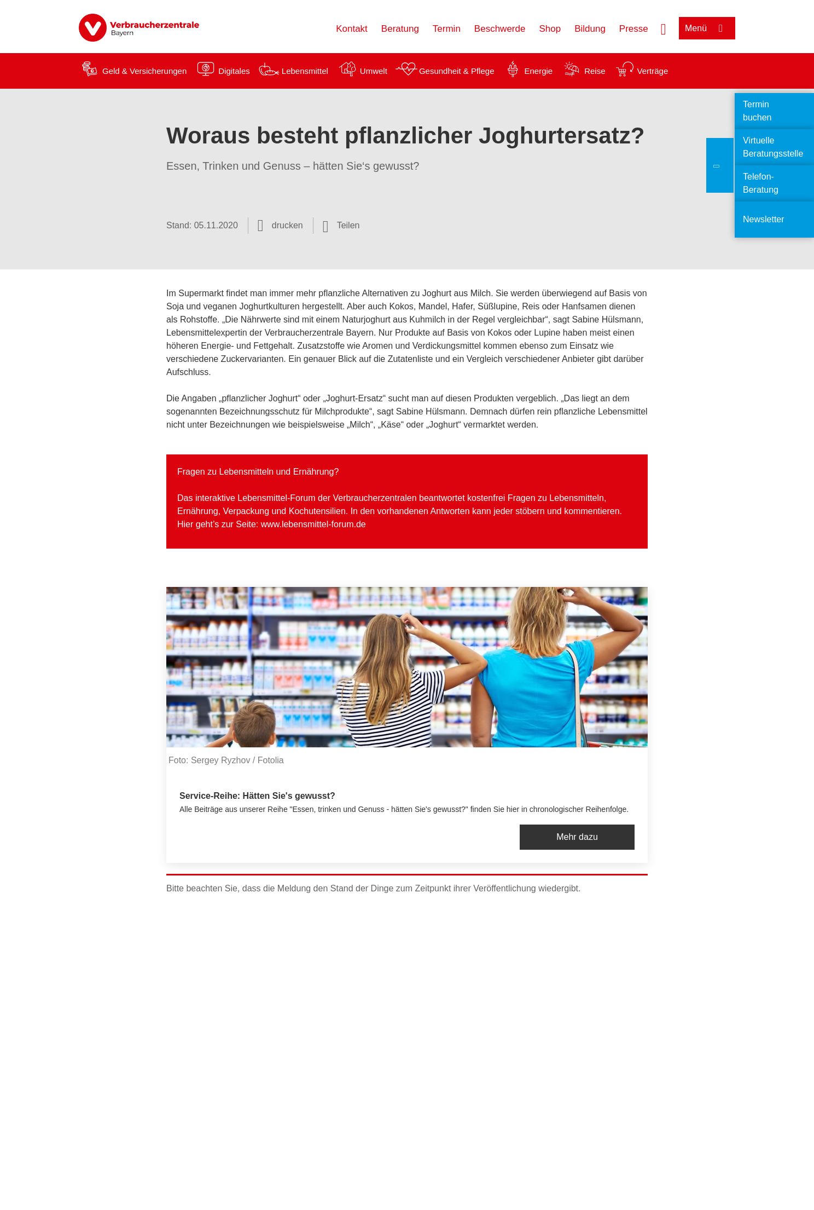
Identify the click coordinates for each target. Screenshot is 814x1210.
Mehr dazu (577, 837)
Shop (550, 29)
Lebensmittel (305, 71)
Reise (594, 71)
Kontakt (352, 29)
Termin (447, 29)
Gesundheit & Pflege (457, 71)
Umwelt (373, 71)
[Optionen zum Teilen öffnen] (341, 225)
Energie (538, 71)
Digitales (234, 71)
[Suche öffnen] (663, 28)
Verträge (652, 71)
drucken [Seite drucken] (287, 225)
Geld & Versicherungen (144, 71)
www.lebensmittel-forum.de (313, 524)
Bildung (590, 29)
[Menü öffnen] (707, 28)
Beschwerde (500, 29)
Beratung (400, 29)
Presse (633, 29)
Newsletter (763, 219)
